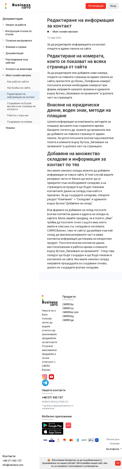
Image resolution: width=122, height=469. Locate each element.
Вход (113, 5)
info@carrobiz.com (13, 464)
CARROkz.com (70, 312)
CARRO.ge (68, 320)
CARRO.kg (68, 316)
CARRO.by (68, 304)
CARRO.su (68, 308)
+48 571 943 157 (12, 460)
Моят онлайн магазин (65, 31)
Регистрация (95, 5)
